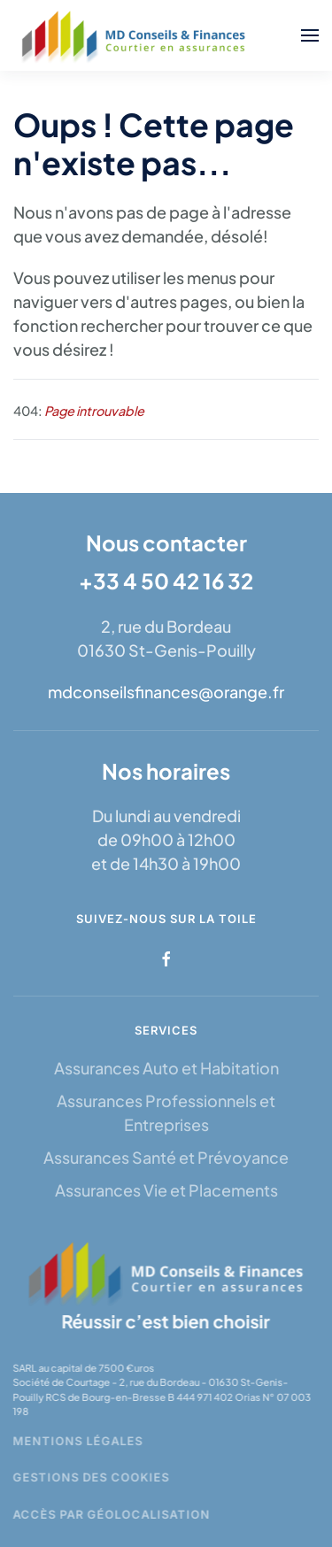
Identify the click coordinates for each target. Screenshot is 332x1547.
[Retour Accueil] (136, 35)
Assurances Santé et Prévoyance (166, 1157)
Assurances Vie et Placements (166, 1190)
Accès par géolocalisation (110, 1514)
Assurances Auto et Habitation (166, 1068)
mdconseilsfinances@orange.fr (166, 691)
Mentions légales (77, 1441)
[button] (310, 35)
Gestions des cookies (90, 1477)
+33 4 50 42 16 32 (166, 580)
